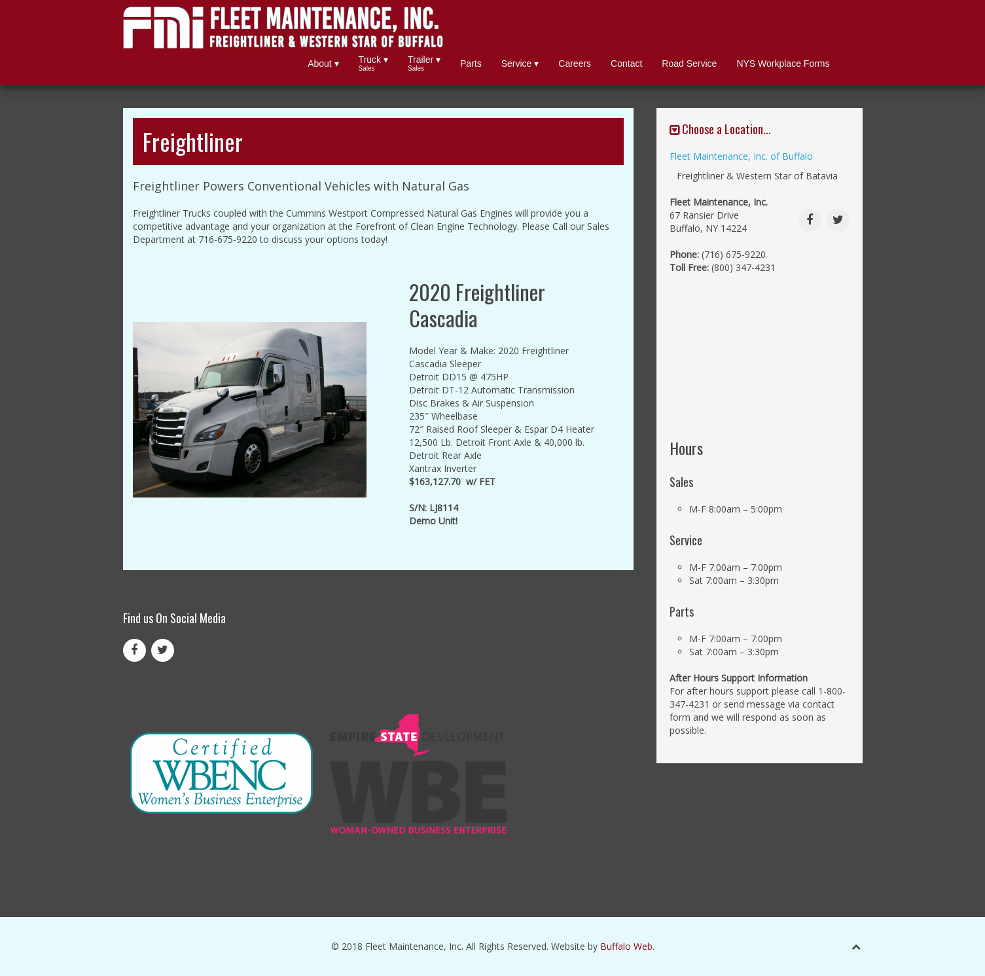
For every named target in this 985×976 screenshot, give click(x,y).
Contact (626, 63)
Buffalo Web (626, 946)
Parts (471, 63)
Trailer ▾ (424, 63)
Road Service (689, 63)
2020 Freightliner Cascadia (477, 304)
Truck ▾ (373, 63)
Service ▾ (520, 63)
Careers (574, 63)
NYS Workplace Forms (782, 63)
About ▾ (323, 63)
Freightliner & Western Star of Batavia (757, 176)
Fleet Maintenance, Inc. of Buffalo (741, 156)
